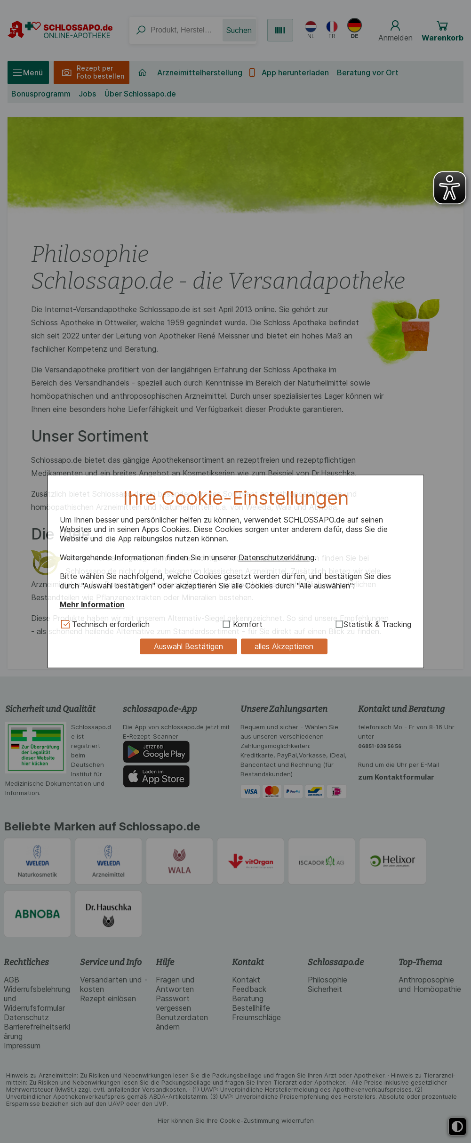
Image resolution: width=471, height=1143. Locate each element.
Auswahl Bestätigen (188, 646)
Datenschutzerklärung (276, 557)
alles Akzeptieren (284, 646)
